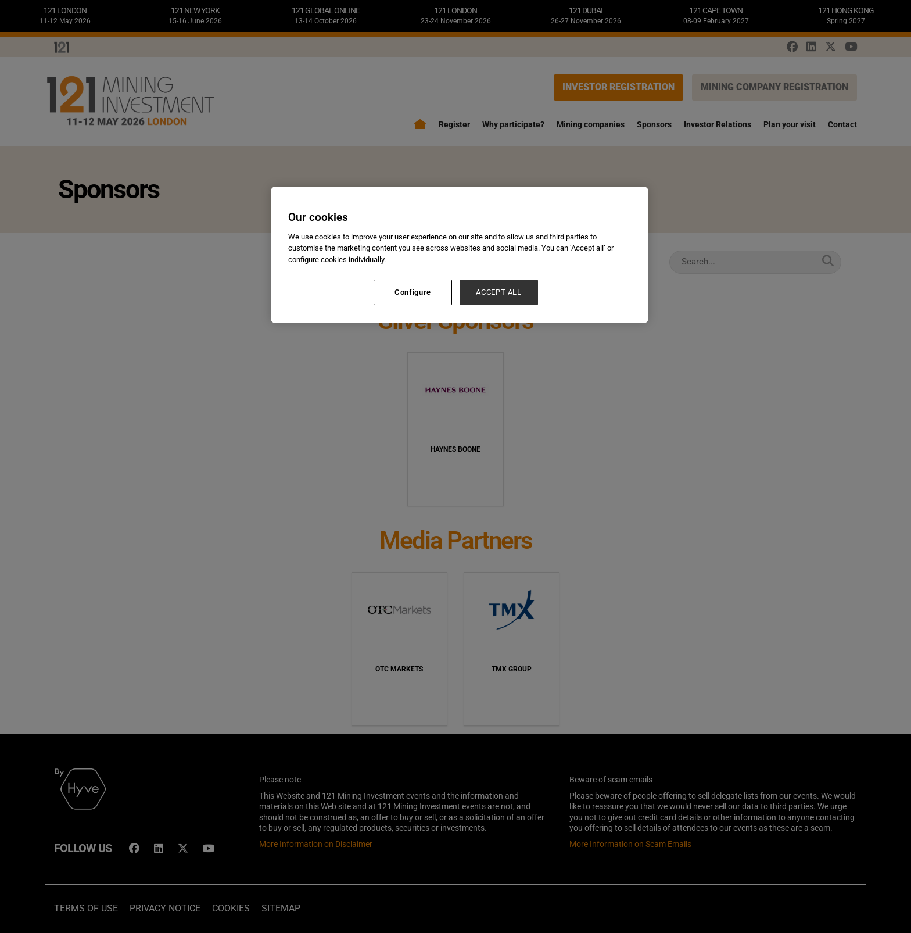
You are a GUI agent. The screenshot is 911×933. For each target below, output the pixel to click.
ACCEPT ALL (499, 292)
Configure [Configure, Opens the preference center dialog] (412, 292)
